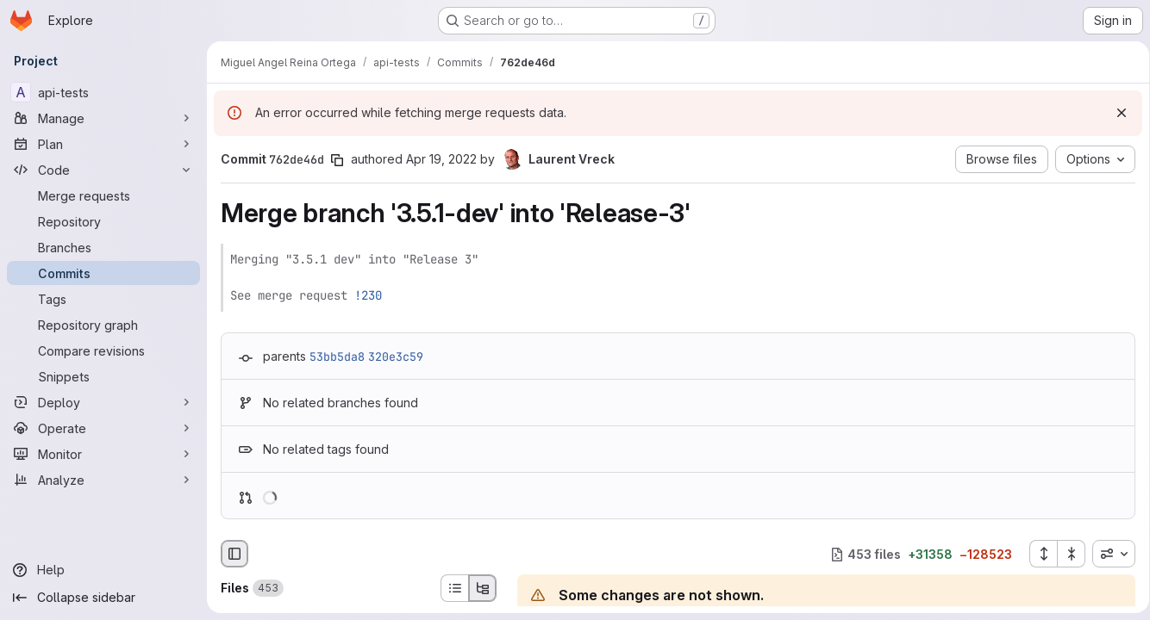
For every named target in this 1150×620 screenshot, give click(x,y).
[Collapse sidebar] (103, 598)
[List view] (454, 588)
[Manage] (103, 118)
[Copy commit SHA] (337, 160)
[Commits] (103, 273)
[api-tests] (103, 92)
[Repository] (103, 221)
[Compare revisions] (103, 350)
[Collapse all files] (1065, 553)
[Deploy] (103, 402)
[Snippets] (103, 376)
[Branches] (103, 247)
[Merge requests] (103, 195)
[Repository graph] (103, 325)
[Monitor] (103, 454)
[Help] (103, 570)
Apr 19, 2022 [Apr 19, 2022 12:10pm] (441, 159)
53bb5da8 (337, 356)
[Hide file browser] (234, 553)
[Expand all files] (1037, 553)
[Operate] (103, 428)
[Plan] (103, 144)
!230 (368, 295)
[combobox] (1107, 553)
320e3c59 (395, 356)
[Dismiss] (1115, 112)
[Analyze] (103, 480)
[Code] (103, 170)
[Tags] (103, 299)
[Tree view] (483, 588)
